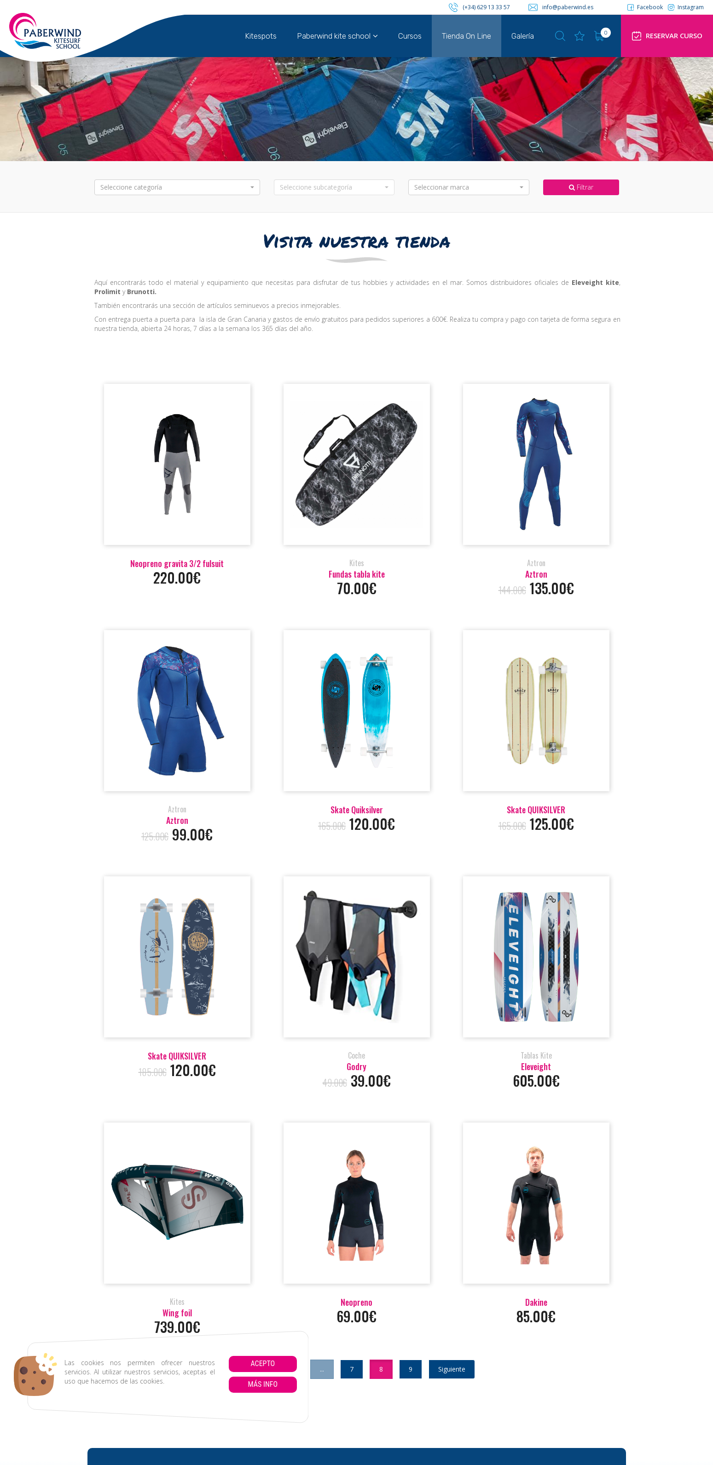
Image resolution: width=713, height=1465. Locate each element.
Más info (263, 1384)
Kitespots (261, 36)
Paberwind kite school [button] (337, 36)
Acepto (262, 1363)
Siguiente (451, 1369)
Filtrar (581, 187)
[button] (177, 187)
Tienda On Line (466, 36)
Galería (522, 36)
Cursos (410, 36)
